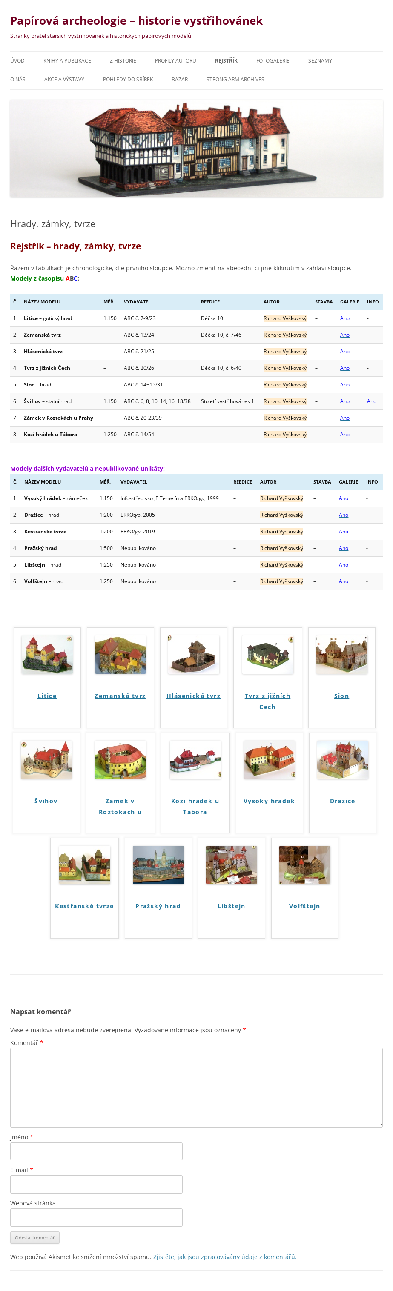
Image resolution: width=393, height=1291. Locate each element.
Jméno (21, 1137)
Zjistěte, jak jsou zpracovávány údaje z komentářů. (225, 1257)
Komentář (26, 1043)
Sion (342, 696)
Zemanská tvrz (120, 696)
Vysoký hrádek (269, 801)
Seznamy (320, 60)
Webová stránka (33, 1203)
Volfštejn (305, 906)
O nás (18, 79)
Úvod (17, 60)
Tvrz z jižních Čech (268, 701)
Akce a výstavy (64, 79)
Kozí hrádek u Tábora (195, 806)
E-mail (21, 1170)
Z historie (123, 60)
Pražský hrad (158, 906)
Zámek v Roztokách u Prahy (120, 808)
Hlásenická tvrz (193, 696)
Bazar (180, 79)
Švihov (45, 801)
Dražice (343, 801)
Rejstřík (226, 60)
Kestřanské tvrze (84, 906)
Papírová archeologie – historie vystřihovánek (136, 20)
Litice (47, 696)
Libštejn (232, 906)
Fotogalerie (273, 60)
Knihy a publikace (67, 60)
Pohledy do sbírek (128, 79)
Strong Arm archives (235, 79)
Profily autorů (175, 60)
